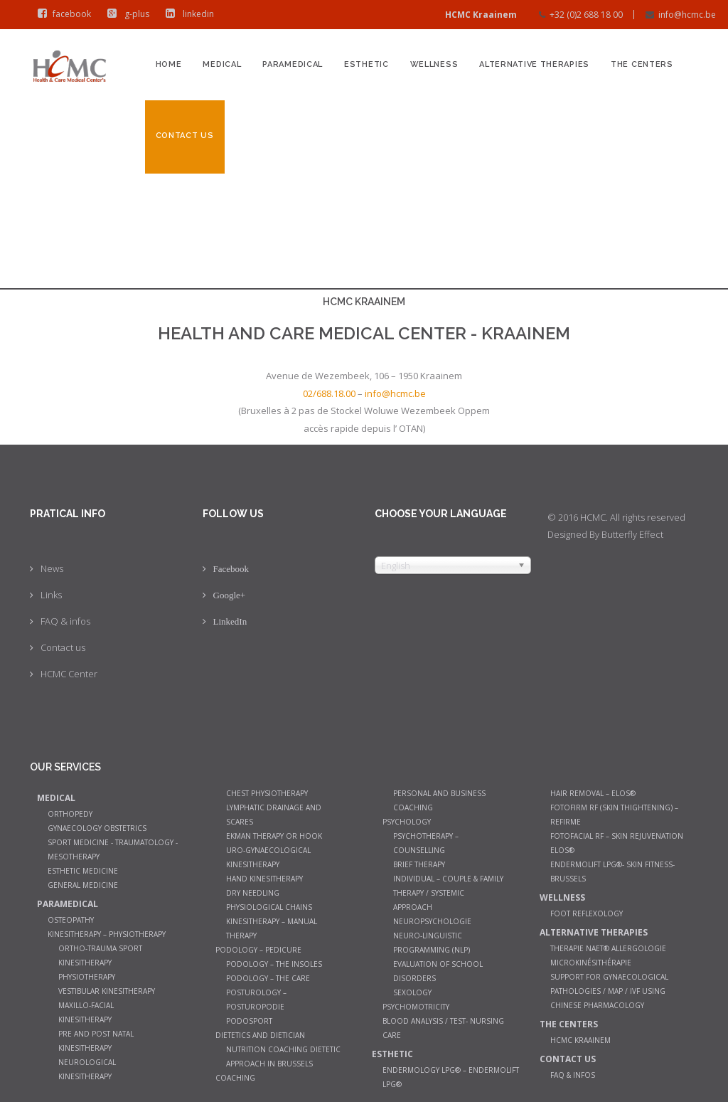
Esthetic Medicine (83, 871)
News (52, 568)
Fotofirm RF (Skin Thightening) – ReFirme (614, 814)
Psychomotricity (415, 1007)
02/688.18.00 (329, 393)
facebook (61, 14)
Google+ (229, 595)
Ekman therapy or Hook (274, 836)
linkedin (186, 14)
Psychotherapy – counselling (426, 843)
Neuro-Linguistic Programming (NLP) (431, 943)
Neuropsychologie (432, 921)
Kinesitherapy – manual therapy (271, 928)
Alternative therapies (534, 64)
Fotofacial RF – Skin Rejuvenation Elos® (616, 843)
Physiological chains (269, 907)
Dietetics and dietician (260, 1035)
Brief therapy (419, 864)
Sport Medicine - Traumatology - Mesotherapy (113, 849)
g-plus (125, 14)
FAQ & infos (65, 621)
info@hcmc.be (687, 15)
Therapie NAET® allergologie (608, 948)
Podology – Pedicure (258, 950)
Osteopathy (71, 920)
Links (51, 594)
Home (169, 64)
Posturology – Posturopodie (256, 999)
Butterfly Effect (632, 534)
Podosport (249, 1021)
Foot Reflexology (586, 913)
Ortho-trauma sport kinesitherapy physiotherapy (100, 962)
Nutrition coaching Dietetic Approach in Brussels (283, 1056)
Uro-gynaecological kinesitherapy (268, 857)
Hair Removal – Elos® (593, 793)
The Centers (642, 64)
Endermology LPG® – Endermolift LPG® (450, 1077)
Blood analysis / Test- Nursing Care (443, 1028)
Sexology (412, 992)
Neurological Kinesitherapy (87, 1069)
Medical (222, 64)
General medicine (83, 885)
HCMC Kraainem (580, 1040)
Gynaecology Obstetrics (97, 828)
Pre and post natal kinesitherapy (96, 1041)
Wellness (434, 64)
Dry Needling (252, 893)
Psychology (406, 822)
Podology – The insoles (274, 964)
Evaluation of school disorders (438, 971)
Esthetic (366, 64)
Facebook (231, 568)
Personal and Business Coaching (439, 800)
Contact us (185, 135)
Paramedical (292, 64)
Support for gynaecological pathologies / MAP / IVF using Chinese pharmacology (609, 991)
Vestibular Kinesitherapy (106, 991)
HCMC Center (69, 673)
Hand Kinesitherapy (264, 879)
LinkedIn (230, 621)
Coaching (235, 1078)
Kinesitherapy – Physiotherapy (107, 934)
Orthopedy (70, 814)
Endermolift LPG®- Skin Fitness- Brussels (612, 871)
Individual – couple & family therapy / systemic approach (448, 893)
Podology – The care (268, 978)
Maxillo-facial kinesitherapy (86, 1012)
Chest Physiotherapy (267, 793)
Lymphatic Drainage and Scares (273, 814)
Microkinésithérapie (590, 963)
